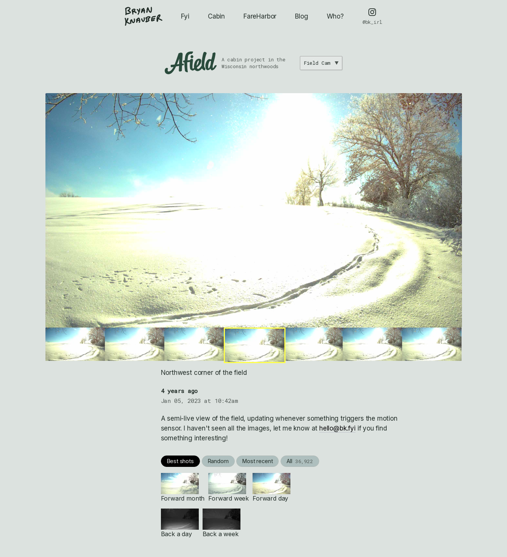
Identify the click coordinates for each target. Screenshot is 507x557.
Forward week (228, 487)
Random (218, 461)
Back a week (221, 523)
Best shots (180, 461)
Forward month (183, 487)
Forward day (271, 487)
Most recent (257, 461)
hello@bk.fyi (337, 428)
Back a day (180, 523)
